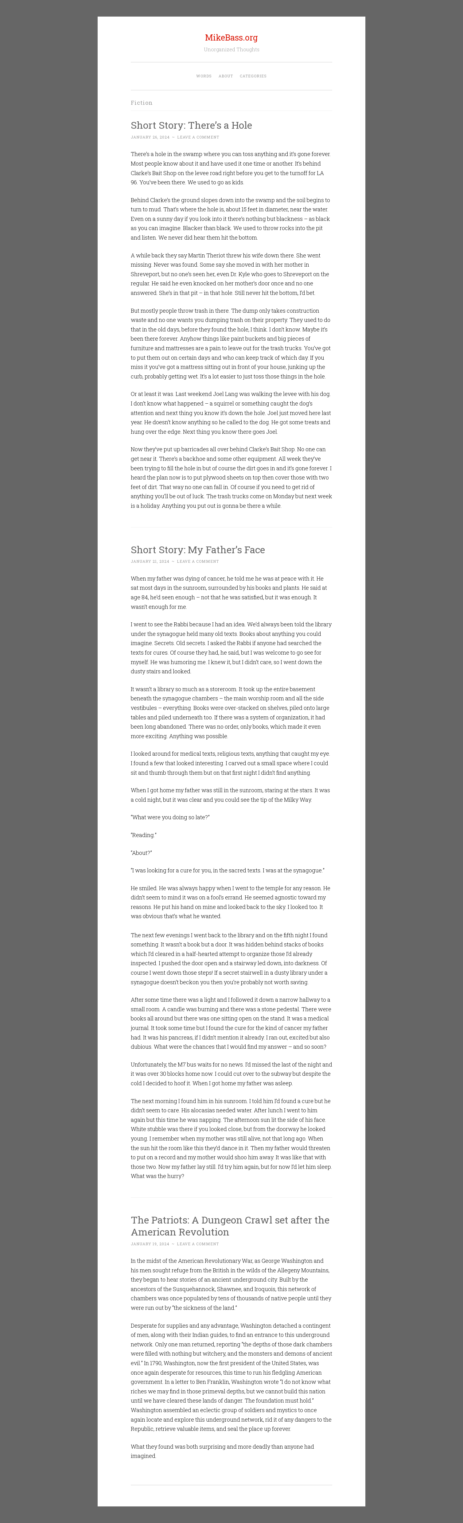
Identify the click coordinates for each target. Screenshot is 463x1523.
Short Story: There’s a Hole (191, 124)
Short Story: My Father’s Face (198, 549)
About (226, 75)
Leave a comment (198, 137)
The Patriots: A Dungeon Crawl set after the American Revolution (230, 1225)
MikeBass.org (231, 37)
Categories (253, 75)
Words (204, 75)
